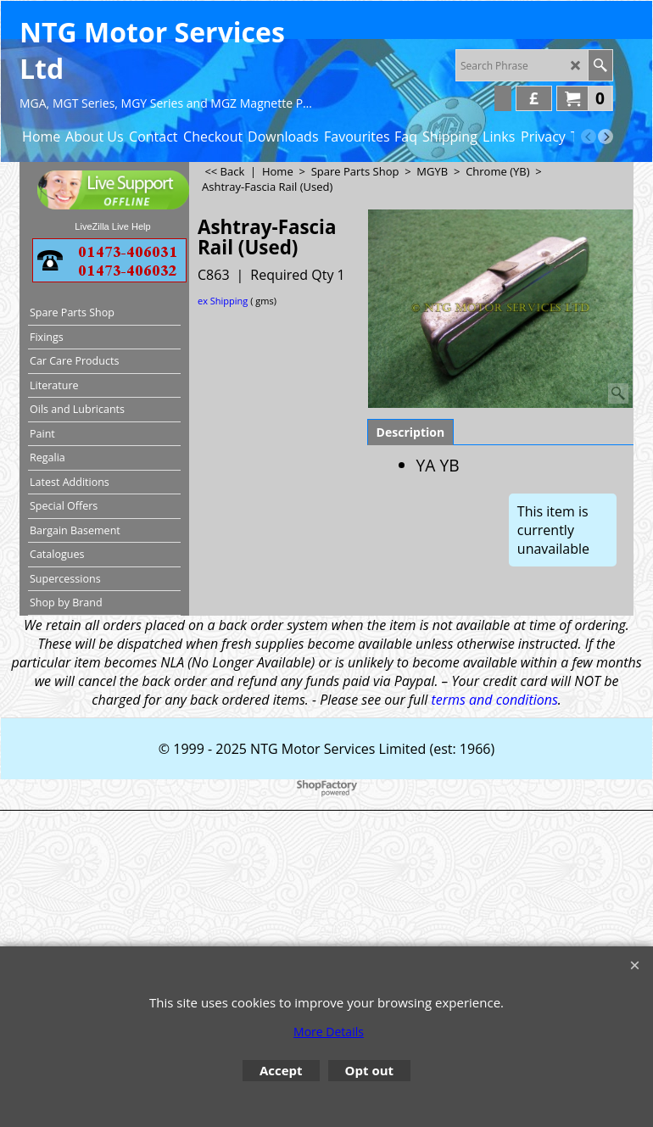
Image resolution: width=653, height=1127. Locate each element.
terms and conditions (494, 699)
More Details (328, 1032)
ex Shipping (223, 300)
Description (411, 432)
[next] (605, 136)
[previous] (588, 136)
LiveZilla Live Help (112, 226)
